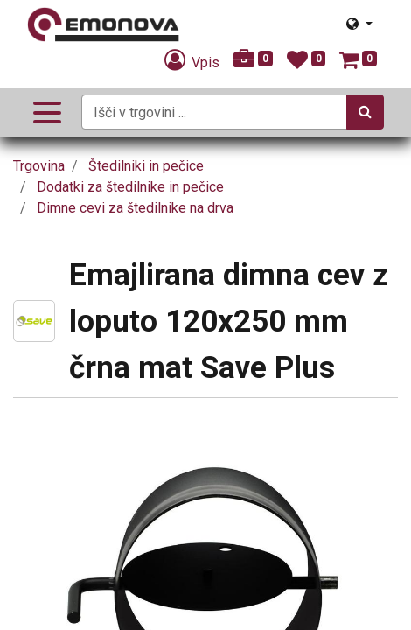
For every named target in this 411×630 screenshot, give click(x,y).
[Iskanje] (365, 112)
